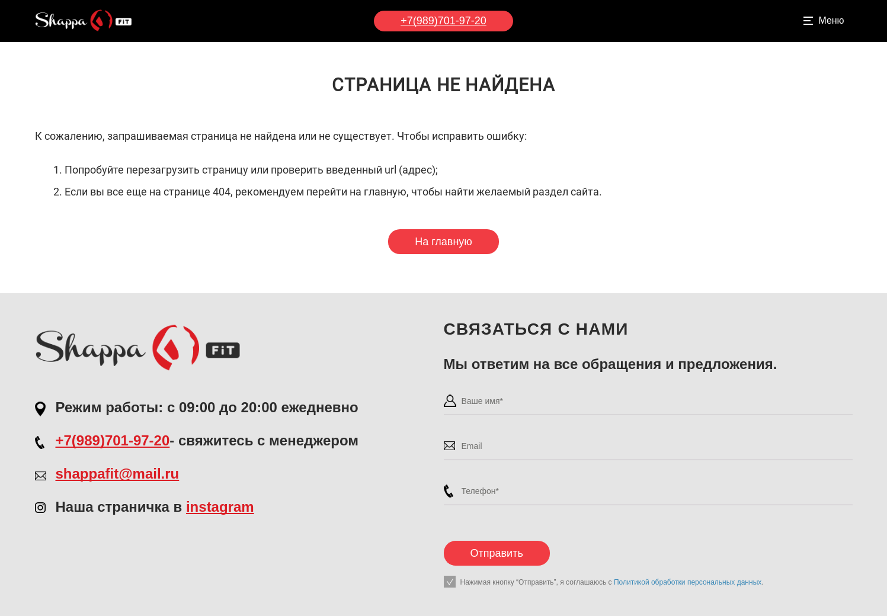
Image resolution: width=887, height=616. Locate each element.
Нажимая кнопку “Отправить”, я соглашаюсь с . (612, 582)
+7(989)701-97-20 (443, 21)
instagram (220, 507)
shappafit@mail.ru (118, 474)
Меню (831, 20)
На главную (443, 242)
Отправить (496, 553)
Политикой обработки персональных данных (687, 582)
